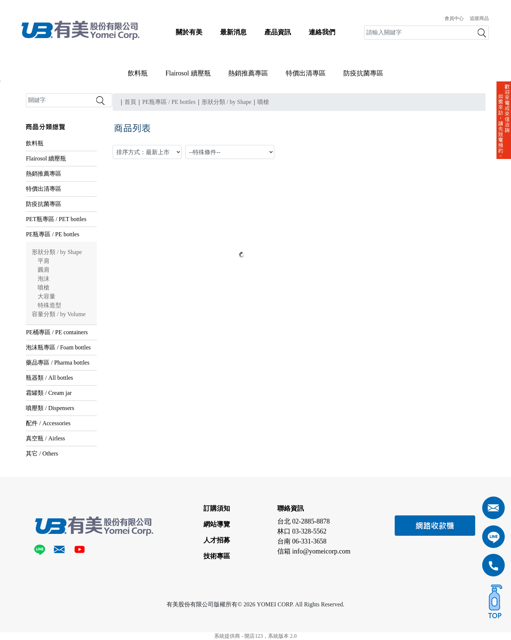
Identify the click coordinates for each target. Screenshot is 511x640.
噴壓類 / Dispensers (50, 408)
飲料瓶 (138, 73)
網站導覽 (216, 524)
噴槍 (43, 287)
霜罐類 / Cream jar (49, 393)
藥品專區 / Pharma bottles (57, 362)
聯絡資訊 (290, 508)
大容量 (46, 296)
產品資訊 (277, 32)
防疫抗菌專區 (363, 73)
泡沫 (43, 278)
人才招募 (216, 540)
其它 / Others (42, 453)
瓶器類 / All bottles (49, 378)
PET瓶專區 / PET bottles (56, 219)
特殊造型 (49, 305)
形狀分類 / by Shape (57, 252)
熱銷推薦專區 (248, 73)
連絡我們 (322, 32)
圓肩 (43, 270)
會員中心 (454, 18)
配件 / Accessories (48, 423)
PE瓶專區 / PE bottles (52, 234)
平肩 (43, 261)
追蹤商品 (479, 18)
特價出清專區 (306, 73)
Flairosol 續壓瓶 (188, 73)
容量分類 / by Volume (59, 314)
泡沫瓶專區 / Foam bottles (58, 347)
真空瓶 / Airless (45, 438)
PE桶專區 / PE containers (57, 332)
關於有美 (189, 32)
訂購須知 (216, 508)
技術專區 (216, 556)
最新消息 (233, 32)
